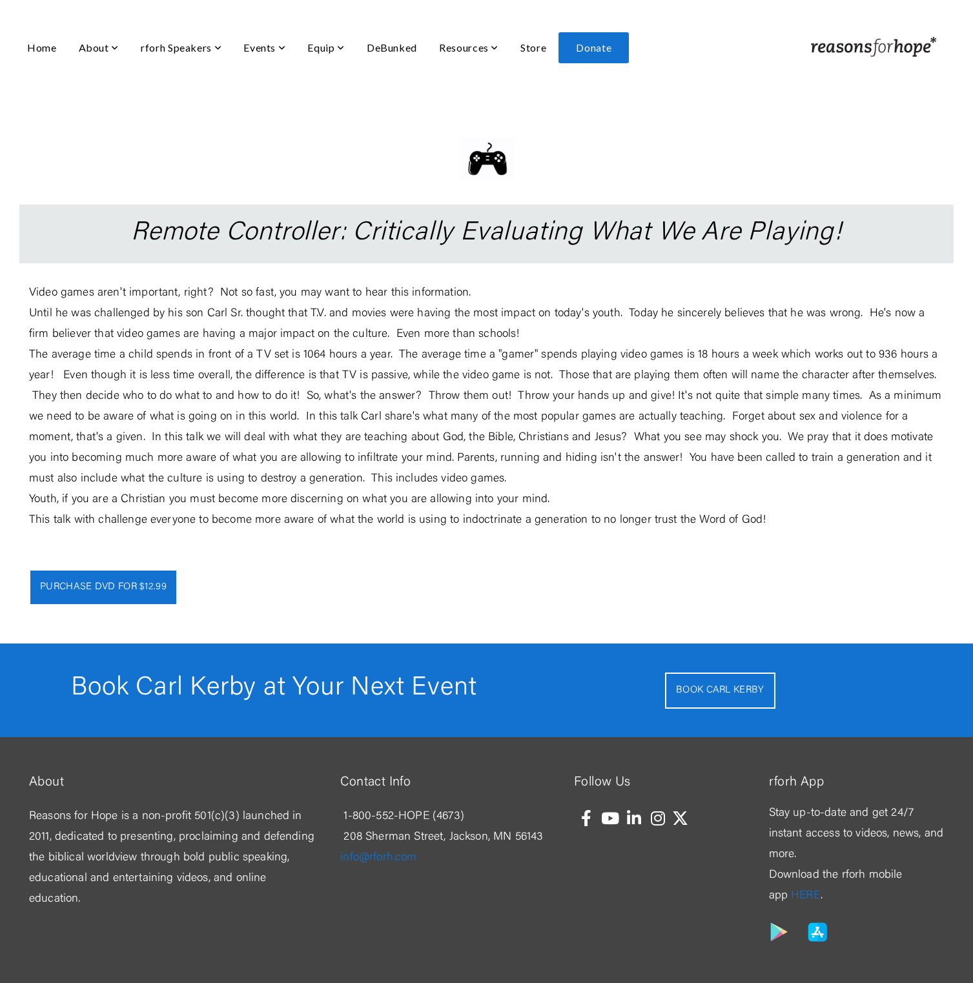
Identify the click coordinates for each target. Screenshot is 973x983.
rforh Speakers (181, 47)
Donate (593, 47)
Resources (468, 47)
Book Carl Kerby (720, 690)
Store (533, 47)
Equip (325, 47)
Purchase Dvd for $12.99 (103, 587)
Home (42, 47)
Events (264, 47)
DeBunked (392, 47)
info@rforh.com (378, 858)
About (99, 47)
